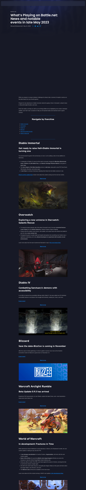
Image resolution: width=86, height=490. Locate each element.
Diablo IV (23, 64)
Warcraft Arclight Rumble (26, 67)
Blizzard (22, 65)
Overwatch (23, 62)
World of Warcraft (25, 69)
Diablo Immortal (24, 60)
